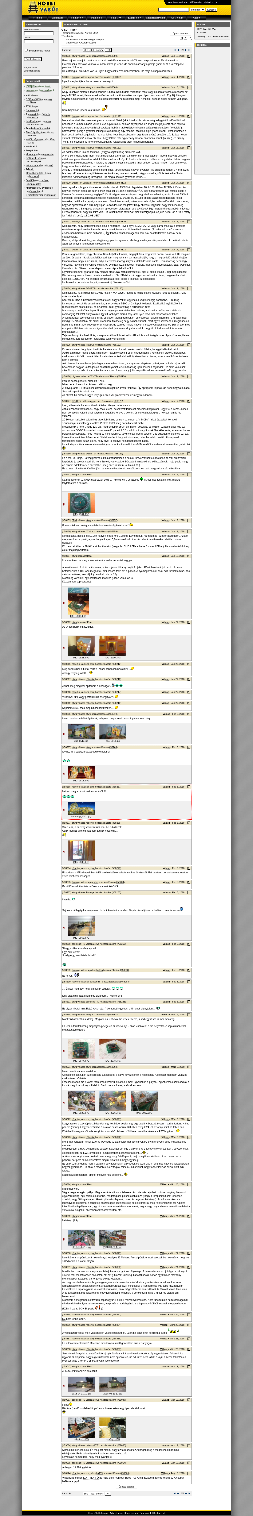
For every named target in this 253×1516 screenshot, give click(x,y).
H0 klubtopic (32, 95)
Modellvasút (72, 39)
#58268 (116, 823)
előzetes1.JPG (81, 1439)
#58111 (116, 116)
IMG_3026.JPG (113, 1113)
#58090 (113, 56)
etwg (76, 33)
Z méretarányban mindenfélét (41, 195)
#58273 (116, 868)
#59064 (121, 1463)
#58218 (116, 703)
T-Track (29, 169)
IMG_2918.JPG (81, 780)
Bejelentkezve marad (40, 50)
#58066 (113, 87)
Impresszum (131, 1513)
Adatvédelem (116, 1513)
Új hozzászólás (180, 33)
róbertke (76, 664)
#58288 (125, 970)
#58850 (116, 1267)
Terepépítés (32, 150)
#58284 (120, 882)
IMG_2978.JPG (113, 1060)
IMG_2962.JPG (81, 937)
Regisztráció (30, 67)
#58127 (118, 453)
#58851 (116, 1314)
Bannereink (145, 1513)
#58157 (113, 520)
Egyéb (92, 42)
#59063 (121, 1445)
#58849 (116, 1253)
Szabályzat (159, 1513)
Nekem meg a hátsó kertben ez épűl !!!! (84, 791)
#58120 (122, 221)
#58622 (116, 1137)
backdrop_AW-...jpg (81, 816)
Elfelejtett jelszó (32, 70)
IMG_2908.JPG (78, 616)
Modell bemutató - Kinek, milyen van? (39, 174)
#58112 (116, 147)
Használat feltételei (98, 1513)
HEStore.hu (196, 2)
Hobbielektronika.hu (178, 2)
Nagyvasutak (32, 110)
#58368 (113, 1067)
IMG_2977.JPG (81, 1060)
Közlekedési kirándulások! (39, 165)
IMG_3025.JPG (81, 1113)
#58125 (118, 401)
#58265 (113, 747)
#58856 (116, 1338)
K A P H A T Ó (91, 1477)
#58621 (116, 1119)
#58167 (113, 1014)
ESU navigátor (33, 184)
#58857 (116, 1349)
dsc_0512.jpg (81, 741)
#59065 (125, 1473)
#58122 (122, 249)
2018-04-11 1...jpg (81, 1393)
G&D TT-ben (81, 24)
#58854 (116, 1325)
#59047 (121, 1399)
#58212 (116, 664)
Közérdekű (31, 146)
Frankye (76, 77)
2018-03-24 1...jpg (81, 1247)
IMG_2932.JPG (81, 862)
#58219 (113, 714)
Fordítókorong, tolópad (37, 180)
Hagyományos (96, 39)
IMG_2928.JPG (81, 657)
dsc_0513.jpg (113, 741)
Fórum (68, 24)
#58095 (116, 77)
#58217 (116, 692)
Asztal (83, 39)
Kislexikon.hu (211, 2)
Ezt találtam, (155, 872)
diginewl (76, 376)
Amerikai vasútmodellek (38, 128)
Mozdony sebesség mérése (40, 154)
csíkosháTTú (78, 944)
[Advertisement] (212, 110)
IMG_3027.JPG (145, 1113)
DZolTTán (77, 182)
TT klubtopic (32, 106)
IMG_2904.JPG (81, 514)
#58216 (116, 679)
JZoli (88, 56)
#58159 (113, 531)
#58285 (116, 892)
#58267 (116, 786)
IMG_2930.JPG (113, 657)
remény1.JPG (113, 1439)
